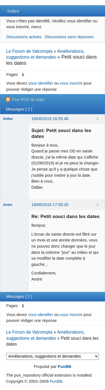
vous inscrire (71, 83)
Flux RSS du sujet (28, 99)
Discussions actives (24, 37)
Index (13, 11)
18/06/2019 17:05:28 (49, 204)
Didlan (8, 118)
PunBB (64, 366)
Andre (7, 204)
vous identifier (40, 83)
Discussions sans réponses (69, 37)
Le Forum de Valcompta (29, 51)
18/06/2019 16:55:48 (49, 118)
